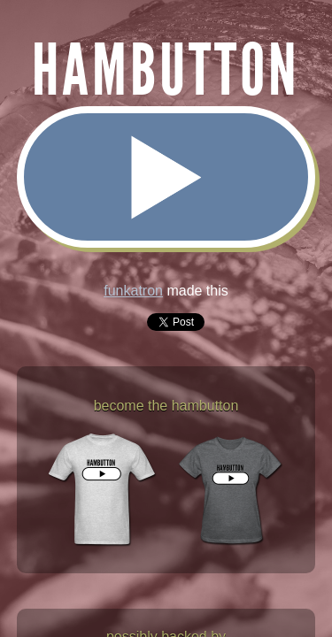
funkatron (133, 290)
